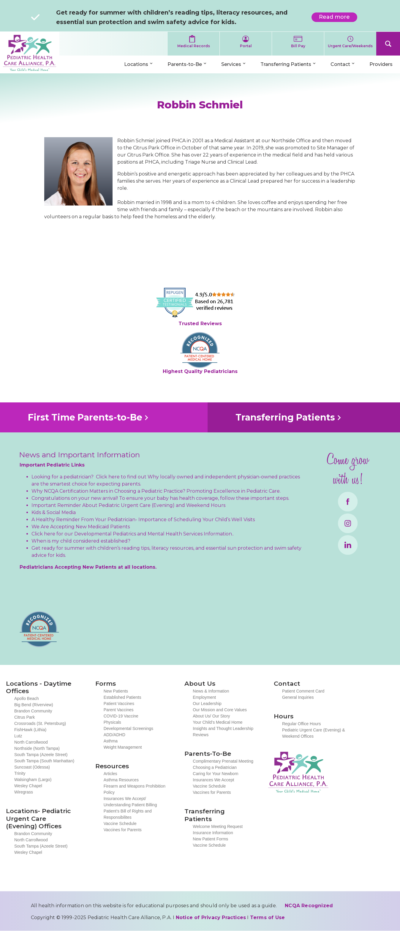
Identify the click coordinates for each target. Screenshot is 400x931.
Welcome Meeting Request (218, 826)
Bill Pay (298, 46)
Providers (381, 64)
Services (231, 64)
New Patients (116, 691)
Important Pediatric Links (52, 465)
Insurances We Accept (213, 779)
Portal (246, 46)
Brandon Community (33, 711)
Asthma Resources (121, 779)
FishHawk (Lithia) (30, 729)
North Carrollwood (31, 742)
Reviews (200, 734)
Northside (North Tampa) (37, 748)
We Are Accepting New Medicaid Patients (80, 526)
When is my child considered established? (80, 541)
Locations (136, 64)
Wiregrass (23, 792)
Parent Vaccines (119, 709)
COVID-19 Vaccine (121, 716)
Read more (338, 18)
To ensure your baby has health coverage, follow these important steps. (204, 498)
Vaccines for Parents (123, 829)
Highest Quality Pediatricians (200, 371)
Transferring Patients (285, 64)
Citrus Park (24, 717)
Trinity (20, 773)
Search (388, 44)
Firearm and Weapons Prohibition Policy (134, 789)
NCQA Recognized (309, 905)
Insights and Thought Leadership (223, 728)
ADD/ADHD (114, 734)
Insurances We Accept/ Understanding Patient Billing (130, 801)
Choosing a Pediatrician (215, 767)
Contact (340, 64)
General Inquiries (298, 697)
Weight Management (123, 747)
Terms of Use (267, 917)
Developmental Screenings (128, 728)
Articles (110, 773)
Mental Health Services (175, 534)
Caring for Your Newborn (215, 773)
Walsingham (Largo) (33, 779)
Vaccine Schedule (120, 823)
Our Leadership (207, 703)
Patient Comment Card (303, 691)
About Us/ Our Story (211, 716)
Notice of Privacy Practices (211, 917)
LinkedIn (348, 545)
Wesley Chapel (28, 785)
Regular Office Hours (301, 723)
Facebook (348, 501)
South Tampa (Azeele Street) (41, 754)
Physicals (112, 722)
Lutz (18, 736)
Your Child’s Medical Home (217, 722)
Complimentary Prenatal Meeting (223, 761)
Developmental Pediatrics (105, 534)
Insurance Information (213, 832)
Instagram (348, 523)
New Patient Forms (210, 839)
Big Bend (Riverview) (33, 704)
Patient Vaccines (119, 703)
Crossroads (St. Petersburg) (40, 723)
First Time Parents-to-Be (85, 417)
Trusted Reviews (200, 323)
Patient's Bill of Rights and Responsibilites (128, 814)
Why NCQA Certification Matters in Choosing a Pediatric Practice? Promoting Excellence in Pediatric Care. (156, 491)
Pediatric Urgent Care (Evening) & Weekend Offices (313, 733)
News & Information (211, 691)
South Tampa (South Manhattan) (44, 760)
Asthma (111, 741)
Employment (204, 697)
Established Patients (122, 697)
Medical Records (193, 46)
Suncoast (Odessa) (32, 767)
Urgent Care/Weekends (350, 46)
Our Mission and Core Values (220, 709)
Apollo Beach (26, 698)
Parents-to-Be (184, 64)
